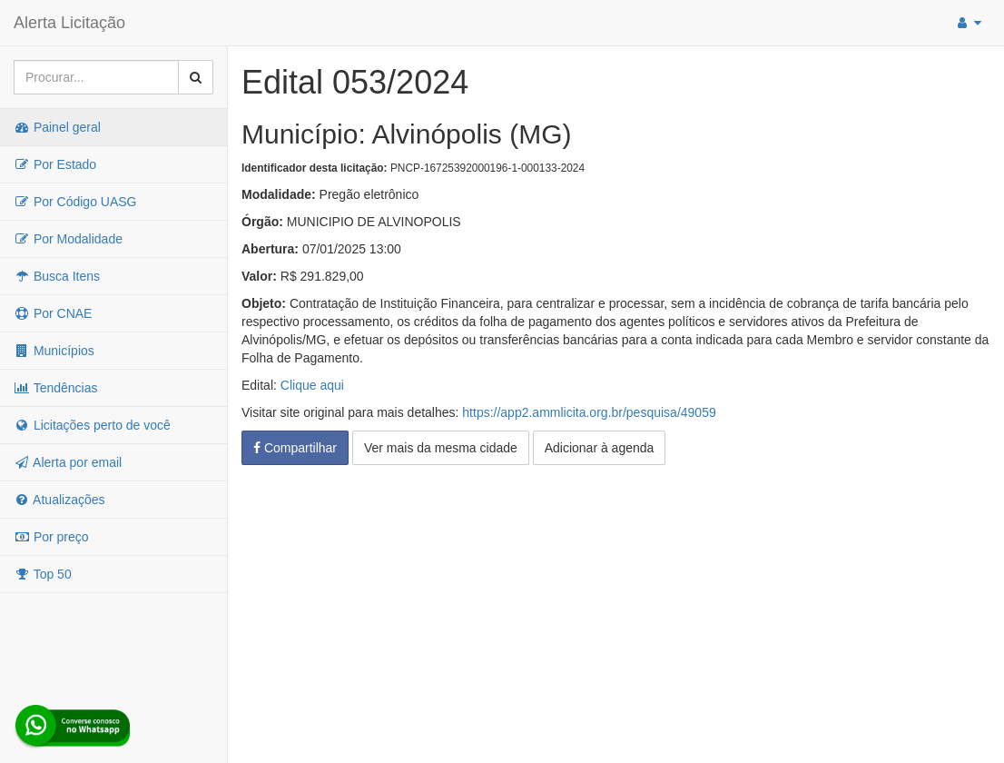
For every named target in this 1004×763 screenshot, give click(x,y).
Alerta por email (68, 462)
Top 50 (43, 574)
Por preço (51, 537)
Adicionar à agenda (600, 448)
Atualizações (59, 499)
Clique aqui (312, 385)
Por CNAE (53, 313)
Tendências (55, 388)
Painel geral (57, 127)
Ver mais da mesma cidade (440, 448)
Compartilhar (295, 448)
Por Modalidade (68, 239)
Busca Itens (57, 276)
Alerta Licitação (69, 23)
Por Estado (55, 164)
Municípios (54, 350)
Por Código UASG (75, 201)
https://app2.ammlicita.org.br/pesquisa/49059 (588, 412)
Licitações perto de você (92, 425)
